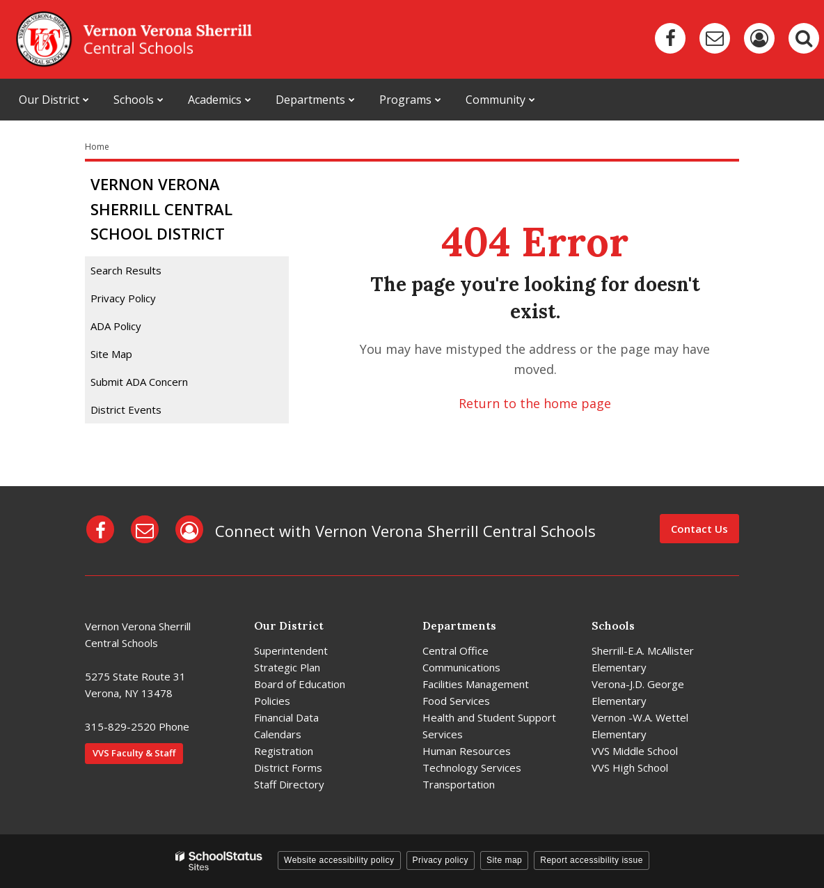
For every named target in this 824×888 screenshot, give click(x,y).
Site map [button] (504, 860)
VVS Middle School (635, 751)
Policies (272, 701)
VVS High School (630, 767)
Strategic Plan (287, 667)
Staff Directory (289, 784)
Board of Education (299, 684)
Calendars (277, 734)
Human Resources (466, 751)
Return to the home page (535, 403)
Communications (461, 667)
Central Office (455, 650)
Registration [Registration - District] (283, 751)
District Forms (288, 767)
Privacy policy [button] (440, 860)
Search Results (125, 270)
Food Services (456, 701)
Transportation (458, 784)
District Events (125, 409)
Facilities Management (475, 684)
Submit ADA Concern (139, 382)
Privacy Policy (123, 298)
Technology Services (471, 767)
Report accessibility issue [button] (591, 860)
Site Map (111, 354)
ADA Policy (115, 326)
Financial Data (286, 717)
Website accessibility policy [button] (339, 860)
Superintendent (291, 650)
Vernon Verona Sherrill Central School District (161, 208)
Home (97, 147)
